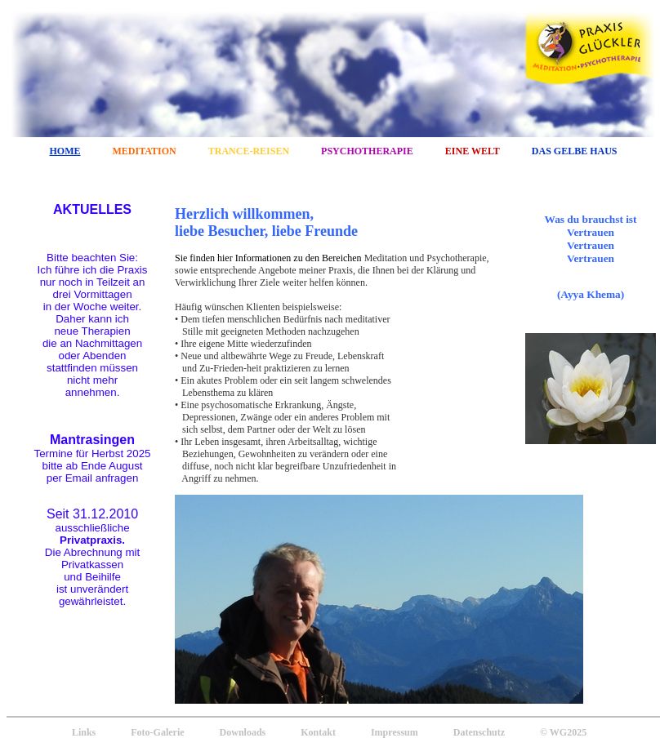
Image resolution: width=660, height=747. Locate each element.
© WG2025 (563, 732)
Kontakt (318, 732)
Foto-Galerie (157, 732)
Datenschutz (479, 732)
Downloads (243, 732)
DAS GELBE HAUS (575, 151)
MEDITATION (144, 151)
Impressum (394, 732)
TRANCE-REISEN (248, 151)
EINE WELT (472, 151)
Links (84, 732)
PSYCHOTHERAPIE (367, 151)
